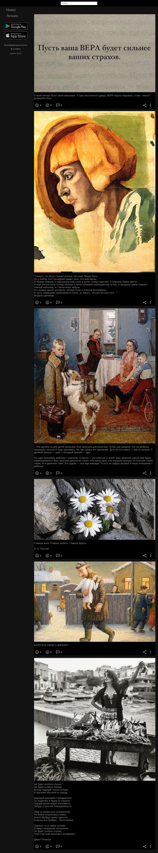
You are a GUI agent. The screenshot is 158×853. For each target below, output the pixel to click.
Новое (11, 10)
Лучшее (12, 16)
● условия (16, 48)
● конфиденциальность (15, 45)
